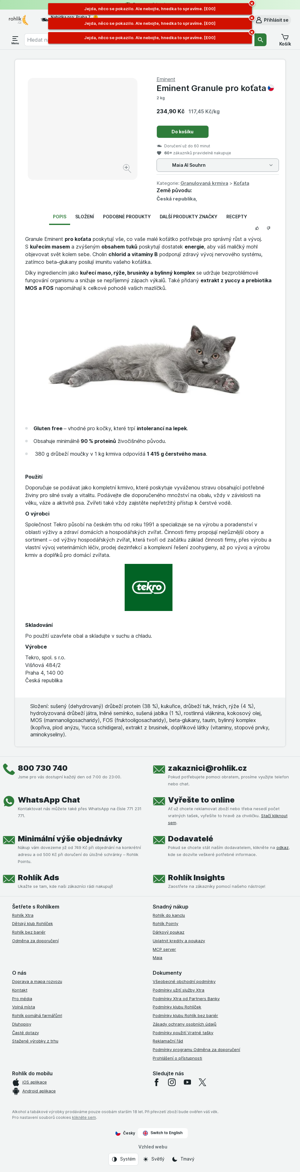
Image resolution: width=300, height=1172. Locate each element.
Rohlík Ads (38, 877)
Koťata (241, 183)
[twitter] (202, 1082)
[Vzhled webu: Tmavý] (183, 1159)
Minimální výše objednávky (70, 838)
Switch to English (163, 1132)
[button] (271, 20)
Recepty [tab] (236, 216)
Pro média (22, 998)
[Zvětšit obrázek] (127, 169)
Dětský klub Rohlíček (32, 923)
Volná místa (23, 1006)
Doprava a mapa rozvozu (37, 981)
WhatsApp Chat (49, 799)
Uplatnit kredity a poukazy (179, 940)
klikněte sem (84, 1117)
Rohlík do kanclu (169, 915)
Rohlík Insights (196, 877)
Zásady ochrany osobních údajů (184, 1024)
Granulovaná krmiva (204, 183)
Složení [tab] (84, 216)
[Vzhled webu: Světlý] (153, 1159)
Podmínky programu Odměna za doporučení (196, 1049)
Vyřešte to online (201, 799)
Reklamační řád (168, 1040)
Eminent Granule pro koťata (215, 88)
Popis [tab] (59, 216)
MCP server (164, 949)
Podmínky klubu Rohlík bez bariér (185, 1015)
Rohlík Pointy (165, 923)
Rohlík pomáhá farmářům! (37, 1015)
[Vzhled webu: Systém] (123, 1159)
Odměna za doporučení (35, 940)
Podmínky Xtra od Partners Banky (186, 998)
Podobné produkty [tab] (127, 216)
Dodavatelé (190, 838)
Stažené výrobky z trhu (35, 1040)
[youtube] (187, 1082)
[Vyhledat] (260, 39)
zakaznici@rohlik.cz (207, 768)
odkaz (282, 847)
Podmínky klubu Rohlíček (177, 1006)
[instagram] (172, 1082)
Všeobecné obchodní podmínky (184, 981)
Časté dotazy (25, 1032)
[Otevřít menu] (15, 39)
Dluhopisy (21, 1024)
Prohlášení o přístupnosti (177, 1058)
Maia (157, 957)
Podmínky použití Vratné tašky (183, 1032)
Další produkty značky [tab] (188, 216)
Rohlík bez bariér (29, 932)
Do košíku (183, 131)
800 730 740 (43, 768)
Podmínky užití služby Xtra (178, 990)
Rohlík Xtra (22, 915)
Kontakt (19, 990)
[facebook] (156, 1082)
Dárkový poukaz (168, 932)
